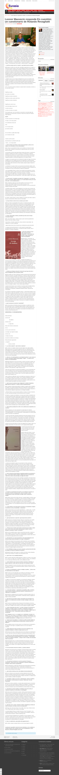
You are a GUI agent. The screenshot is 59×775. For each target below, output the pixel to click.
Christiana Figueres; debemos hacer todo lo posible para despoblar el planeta (46, 749)
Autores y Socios (28, 0)
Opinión (23, 10)
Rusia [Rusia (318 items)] (39, 113)
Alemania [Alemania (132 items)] (40, 102)
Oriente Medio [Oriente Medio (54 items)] (52, 111)
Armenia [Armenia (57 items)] (48, 104)
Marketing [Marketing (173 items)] (40, 111)
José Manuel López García (44, 95)
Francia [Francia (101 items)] (49, 109)
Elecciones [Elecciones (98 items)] (50, 107)
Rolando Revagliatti (9, 23)
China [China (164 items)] (44, 105)
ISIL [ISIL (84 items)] (47, 110)
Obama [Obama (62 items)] (47, 111)
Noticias (18, 10)
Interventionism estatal (43, 94)
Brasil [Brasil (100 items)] (39, 105)
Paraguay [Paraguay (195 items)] (42, 112)
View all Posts (42, 52)
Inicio (5, 0)
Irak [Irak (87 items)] (44, 110)
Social (35, 10)
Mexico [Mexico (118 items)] (44, 111)
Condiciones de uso (17, 0)
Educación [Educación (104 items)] (40, 107)
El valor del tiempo (8, 752)
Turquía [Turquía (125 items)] (43, 115)
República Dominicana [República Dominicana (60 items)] (51, 112)
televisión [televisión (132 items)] (50, 113)
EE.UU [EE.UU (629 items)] (44, 107)
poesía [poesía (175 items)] (46, 112)
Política (27, 10)
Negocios (14, 10)
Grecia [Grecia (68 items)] (42, 110)
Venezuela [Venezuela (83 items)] (44, 116)
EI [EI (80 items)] (47, 107)
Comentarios (51, 80)
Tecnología (40, 10)
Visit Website (42, 54)
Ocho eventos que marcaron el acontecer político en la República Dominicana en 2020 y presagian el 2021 (47, 757)
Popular (46, 80)
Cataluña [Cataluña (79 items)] (41, 105)
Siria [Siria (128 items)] (47, 113)
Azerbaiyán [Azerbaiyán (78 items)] (51, 104)
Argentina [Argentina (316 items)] (43, 104)
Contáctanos (23, 0)
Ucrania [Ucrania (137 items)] (47, 115)
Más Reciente (41, 80)
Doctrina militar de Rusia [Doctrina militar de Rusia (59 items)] (44, 106)
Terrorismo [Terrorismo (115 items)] (40, 115)
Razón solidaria (42, 89)
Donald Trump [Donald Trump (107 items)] (50, 106)
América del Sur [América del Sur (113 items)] (45, 102)
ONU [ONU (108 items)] (49, 111)
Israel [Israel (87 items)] (49, 110)
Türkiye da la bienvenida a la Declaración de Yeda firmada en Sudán (19, 13)
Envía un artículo (34, 0)
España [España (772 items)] (40, 109)
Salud (32, 10)
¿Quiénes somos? (10, 0)
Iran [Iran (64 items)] (45, 110)
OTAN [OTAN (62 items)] (39, 112)
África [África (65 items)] (47, 116)
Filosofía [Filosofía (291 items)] (46, 109)
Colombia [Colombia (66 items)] (47, 105)
